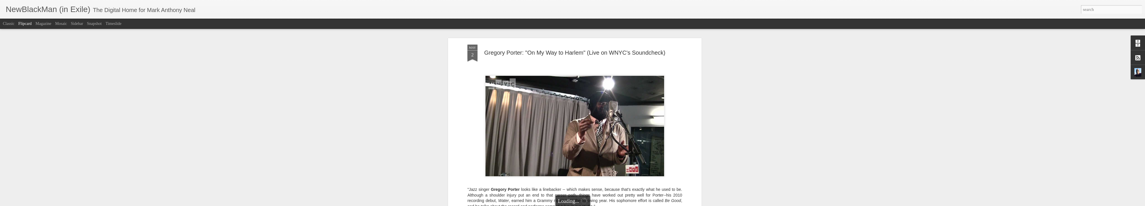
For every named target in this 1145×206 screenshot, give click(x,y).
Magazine (43, 23)
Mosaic (61, 23)
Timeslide (114, 23)
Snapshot (94, 23)
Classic (8, 23)
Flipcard (25, 23)
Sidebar (77, 23)
